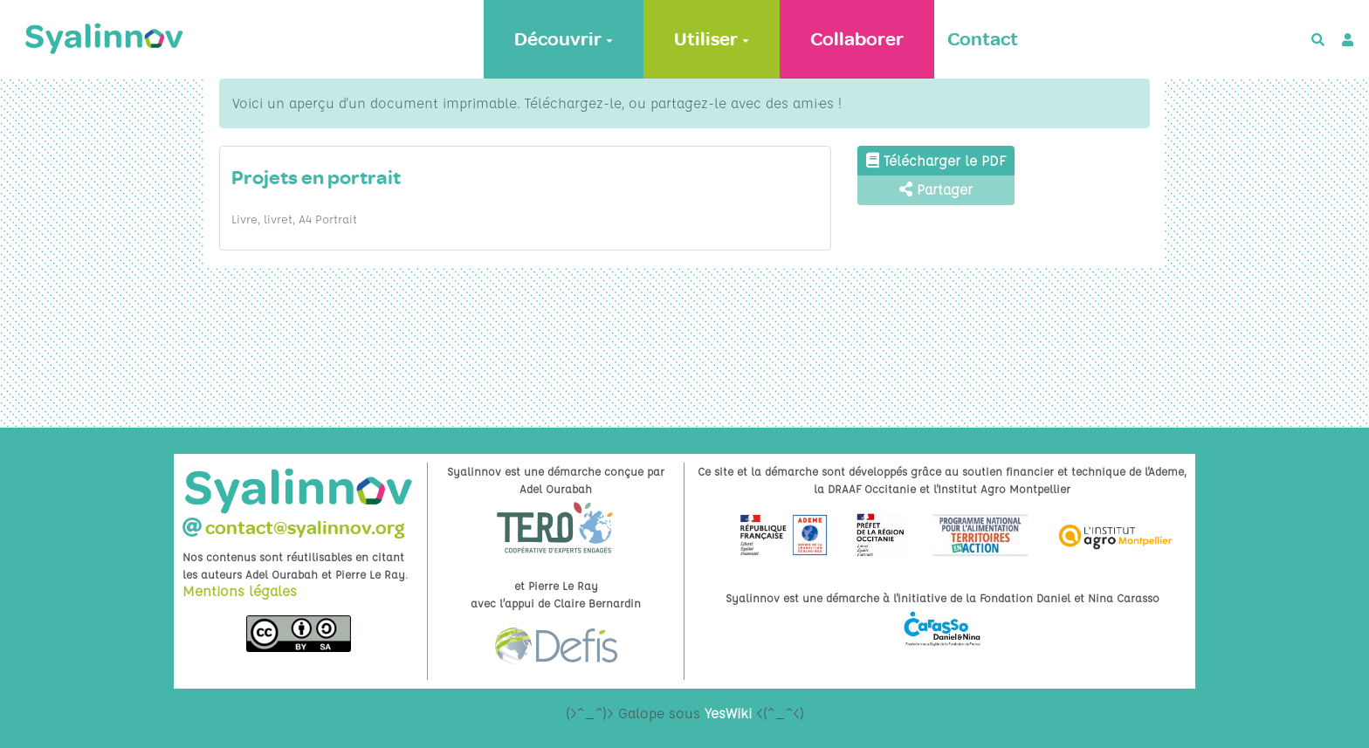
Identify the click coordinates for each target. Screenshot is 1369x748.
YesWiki (728, 713)
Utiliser (711, 39)
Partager (936, 189)
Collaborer (857, 39)
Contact (982, 39)
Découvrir (563, 39)
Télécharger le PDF (936, 160)
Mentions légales (239, 591)
